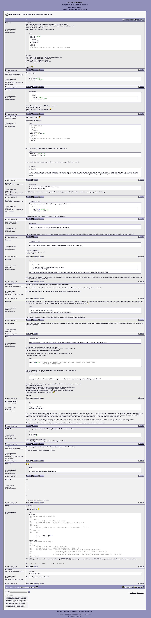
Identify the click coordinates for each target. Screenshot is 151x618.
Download (66, 611)
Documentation (74, 611)
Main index (60, 611)
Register (79, 7)
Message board (89, 611)
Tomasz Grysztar (74, 614)
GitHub (84, 614)
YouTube (88, 614)
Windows (17, 14)
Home (69, 7)
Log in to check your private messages (72, 9)
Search (74, 7)
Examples (81, 611)
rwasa (79, 616)
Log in (85, 9)
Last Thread (133, 593)
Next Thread (140, 593)
